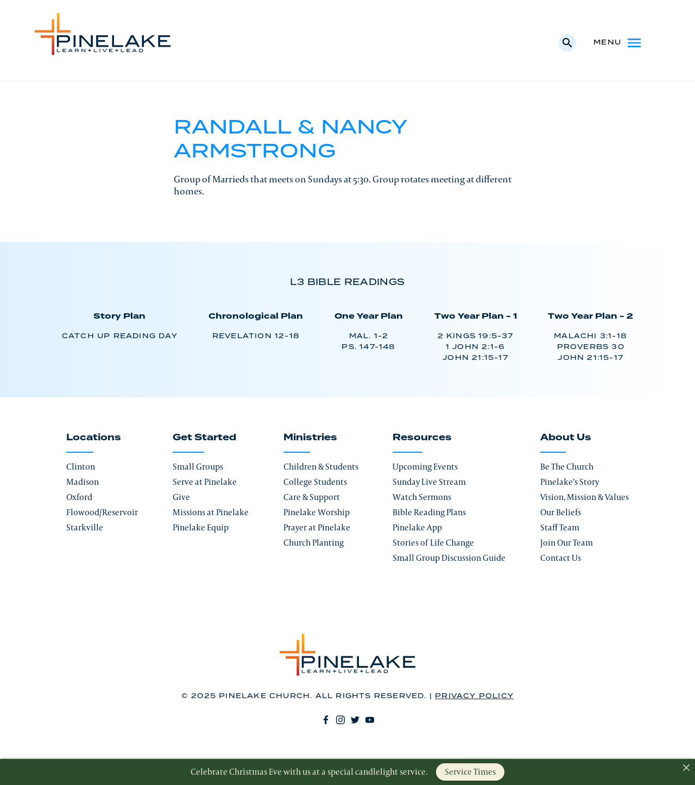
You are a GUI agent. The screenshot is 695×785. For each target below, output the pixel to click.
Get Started (204, 437)
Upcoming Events (425, 466)
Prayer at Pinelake (316, 527)
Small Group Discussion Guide (449, 558)
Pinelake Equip (201, 527)
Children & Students (320, 466)
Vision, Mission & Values (584, 497)
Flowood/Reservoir (102, 512)
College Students (315, 482)
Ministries (310, 437)
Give (181, 497)
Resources (422, 437)
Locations (93, 437)
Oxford (79, 497)
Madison (82, 482)
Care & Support (311, 497)
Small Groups (198, 466)
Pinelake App (417, 527)
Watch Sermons (422, 497)
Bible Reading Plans (429, 512)
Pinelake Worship (316, 512)
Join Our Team (566, 542)
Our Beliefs (560, 512)
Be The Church (566, 466)
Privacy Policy (474, 696)
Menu (618, 43)
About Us (565, 437)
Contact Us (560, 558)
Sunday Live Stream (429, 482)
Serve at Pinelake (205, 482)
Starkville (84, 527)
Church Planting (313, 542)
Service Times (470, 771)
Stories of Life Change (433, 542)
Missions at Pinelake (211, 512)
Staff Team (559, 527)
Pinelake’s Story (569, 482)
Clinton (80, 466)
